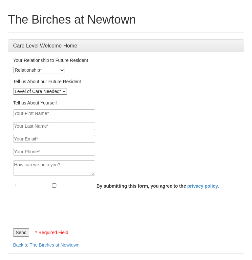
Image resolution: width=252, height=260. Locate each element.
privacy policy (202, 186)
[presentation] (63, 207)
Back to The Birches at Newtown (46, 245)
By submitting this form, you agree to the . (157, 186)
